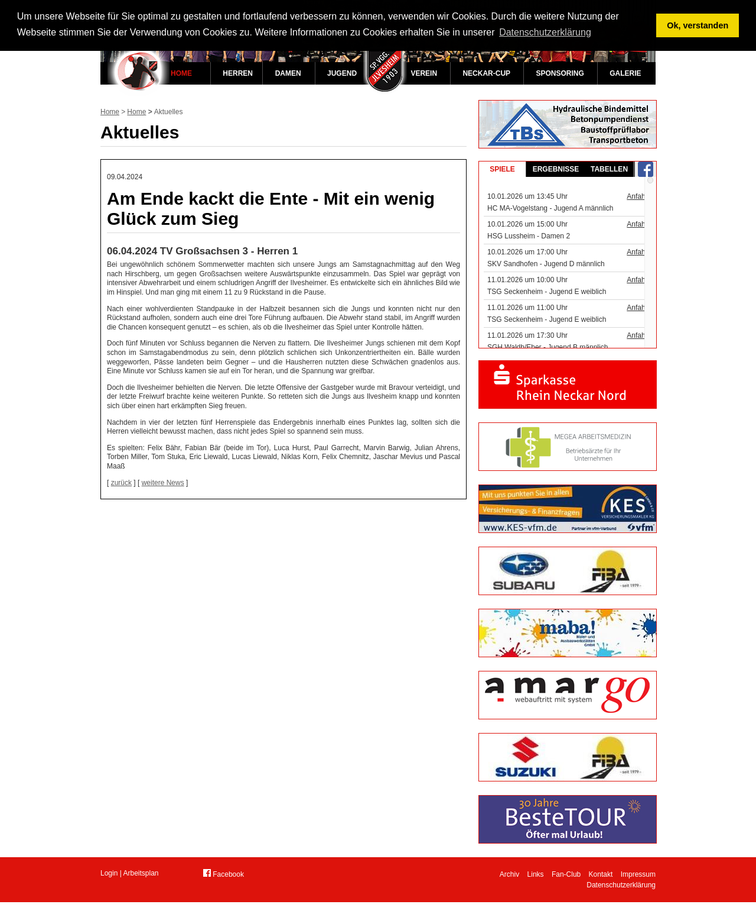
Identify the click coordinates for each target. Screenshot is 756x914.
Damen (288, 73)
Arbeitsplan (141, 873)
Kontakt (601, 874)
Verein (423, 73)
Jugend (342, 73)
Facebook (223, 874)
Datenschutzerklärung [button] (545, 32)
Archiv (509, 874)
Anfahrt (638, 196)
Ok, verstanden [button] (697, 25)
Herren (238, 73)
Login (109, 873)
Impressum (638, 874)
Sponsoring (560, 73)
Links (535, 874)
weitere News (163, 483)
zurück (121, 483)
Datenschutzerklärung (621, 885)
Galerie (625, 73)
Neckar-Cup (486, 73)
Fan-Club (566, 874)
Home (181, 73)
